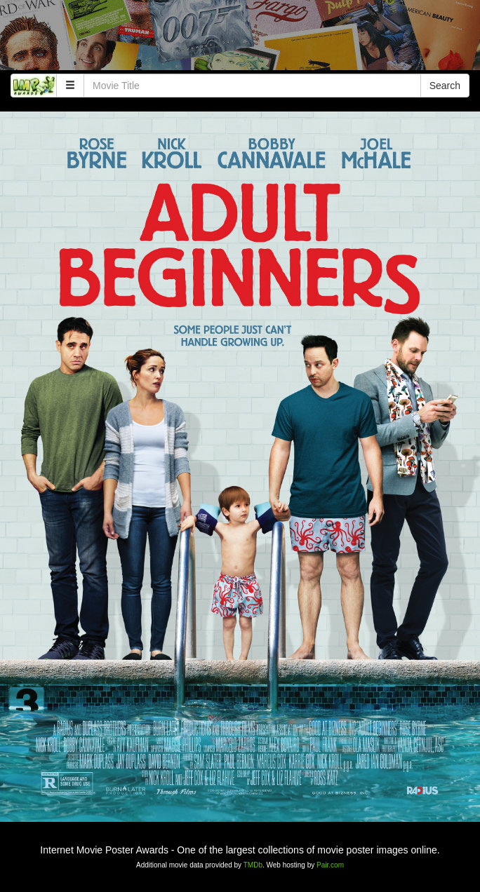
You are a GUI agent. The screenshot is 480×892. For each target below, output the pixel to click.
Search (444, 85)
